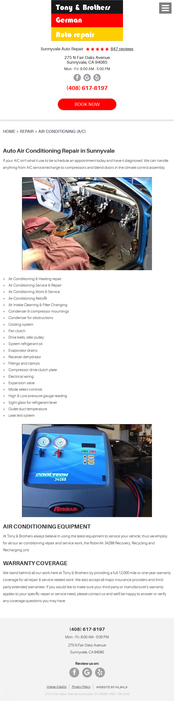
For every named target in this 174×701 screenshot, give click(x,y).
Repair (27, 131)
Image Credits (57, 687)
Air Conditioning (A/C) (62, 131)
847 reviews (122, 49)
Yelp (97, 77)
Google (87, 77)
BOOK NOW (87, 104)
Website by (111, 687)
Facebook (77, 77)
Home (9, 131)
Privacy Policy (81, 687)
